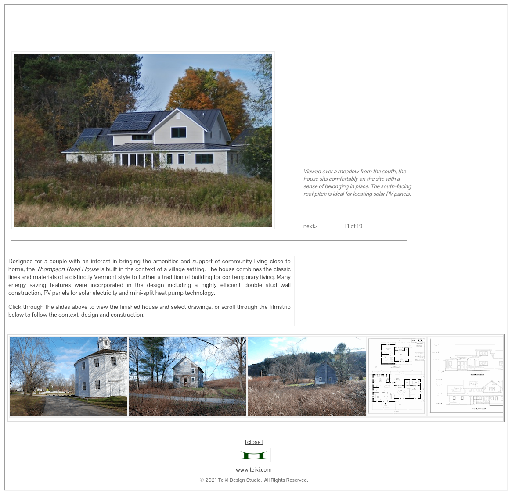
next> (310, 226)
